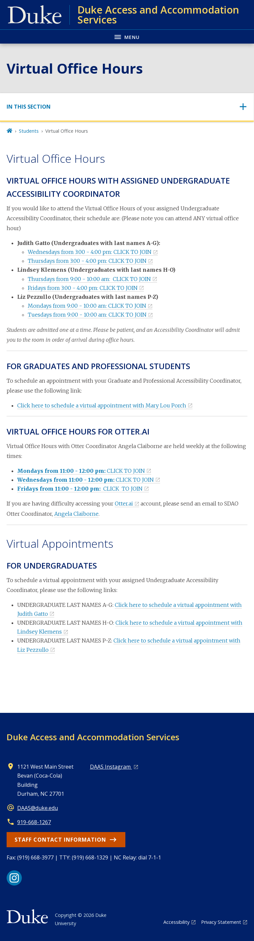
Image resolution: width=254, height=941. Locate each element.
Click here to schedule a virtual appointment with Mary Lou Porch (101, 405)
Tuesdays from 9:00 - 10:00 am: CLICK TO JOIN (87, 314)
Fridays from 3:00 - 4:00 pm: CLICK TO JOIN (83, 288)
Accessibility (176, 922)
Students (29, 131)
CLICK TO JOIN (81, 471)
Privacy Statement (221, 922)
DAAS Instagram (111, 766)
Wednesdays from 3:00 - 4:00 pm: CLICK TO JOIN (89, 252)
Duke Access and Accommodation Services (93, 737)
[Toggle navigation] (127, 107)
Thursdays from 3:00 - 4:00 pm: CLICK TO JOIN (87, 261)
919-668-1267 (34, 822)
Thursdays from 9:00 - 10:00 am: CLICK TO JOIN (89, 279)
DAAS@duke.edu (37, 808)
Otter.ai (124, 503)
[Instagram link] (14, 878)
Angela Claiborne (76, 513)
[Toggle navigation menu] (127, 36)
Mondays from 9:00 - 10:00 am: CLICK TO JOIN (87, 305)
